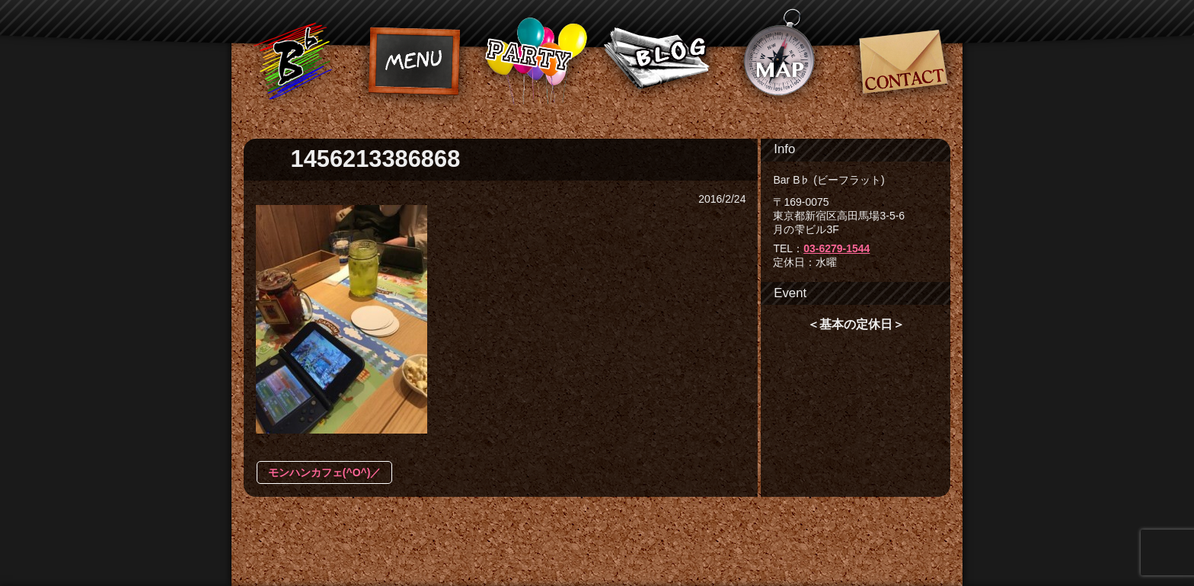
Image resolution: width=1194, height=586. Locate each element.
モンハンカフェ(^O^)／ (325, 472)
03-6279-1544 (836, 248)
